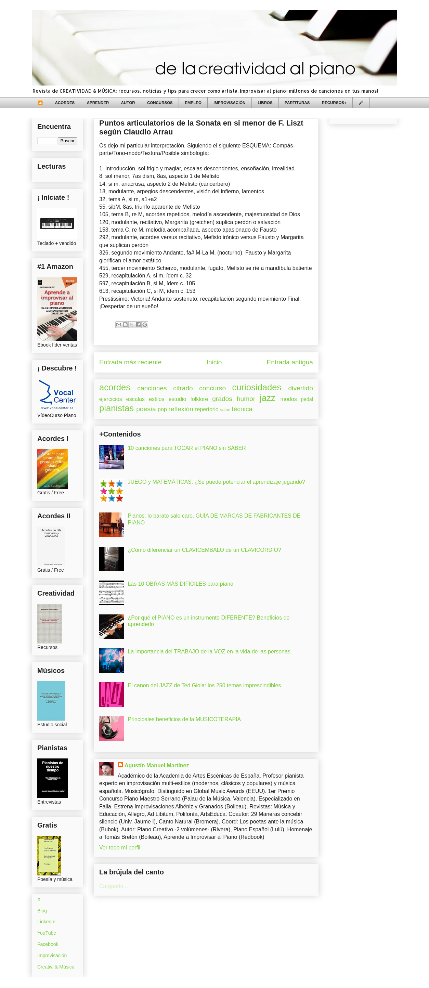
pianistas (116, 408)
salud (225, 409)
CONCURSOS (160, 103)
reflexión (180, 409)
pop (162, 409)
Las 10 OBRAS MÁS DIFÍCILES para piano (180, 584)
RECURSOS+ (334, 103)
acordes (114, 387)
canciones (152, 388)
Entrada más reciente (130, 362)
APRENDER (98, 103)
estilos (156, 399)
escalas (135, 399)
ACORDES (65, 103)
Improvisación (52, 955)
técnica (242, 409)
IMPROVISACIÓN (229, 103)
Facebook (47, 944)
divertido (300, 388)
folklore (199, 399)
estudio (177, 399)
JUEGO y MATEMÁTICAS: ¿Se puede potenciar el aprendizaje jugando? (216, 482)
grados (222, 398)
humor (246, 398)
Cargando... (113, 886)
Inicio (214, 362)
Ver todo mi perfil (119, 847)
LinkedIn (46, 921)
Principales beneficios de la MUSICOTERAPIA (184, 719)
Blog (42, 910)
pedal (307, 399)
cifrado (183, 388)
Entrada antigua (290, 362)
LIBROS (265, 103)
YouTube (46, 933)
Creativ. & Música (56, 967)
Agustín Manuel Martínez (157, 765)
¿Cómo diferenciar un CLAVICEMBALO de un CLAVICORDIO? (204, 550)
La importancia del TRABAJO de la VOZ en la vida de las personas (209, 651)
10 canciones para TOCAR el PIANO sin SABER (187, 448)
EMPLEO (193, 103)
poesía (146, 409)
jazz (267, 398)
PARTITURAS (297, 103)
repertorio (206, 409)
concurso (212, 388)
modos (289, 399)
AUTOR (128, 103)
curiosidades (257, 387)
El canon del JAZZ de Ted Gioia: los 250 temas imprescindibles (204, 685)
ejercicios (110, 399)
